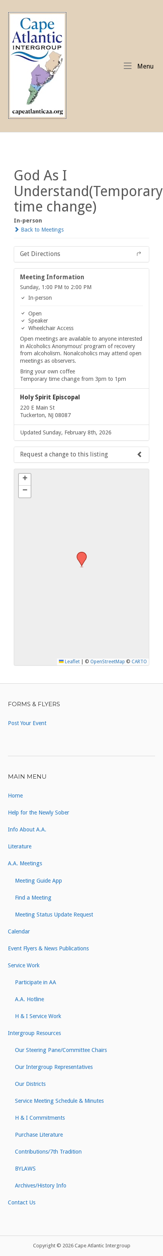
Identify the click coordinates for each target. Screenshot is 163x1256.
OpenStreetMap (107, 661)
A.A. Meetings (25, 863)
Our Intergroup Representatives (54, 1067)
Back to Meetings (39, 229)
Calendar (19, 931)
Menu (139, 65)
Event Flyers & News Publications (48, 948)
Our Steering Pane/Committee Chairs (61, 1050)
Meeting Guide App (38, 881)
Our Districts (30, 1084)
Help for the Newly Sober (38, 812)
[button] (79, 554)
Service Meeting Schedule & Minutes (59, 1101)
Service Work (24, 965)
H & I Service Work (38, 1016)
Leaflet (69, 661)
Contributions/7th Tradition (48, 1151)
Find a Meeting (33, 897)
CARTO (139, 661)
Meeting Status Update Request (54, 914)
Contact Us (21, 1202)
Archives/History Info (40, 1185)
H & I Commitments (40, 1118)
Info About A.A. (27, 829)
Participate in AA (35, 982)
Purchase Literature (39, 1135)
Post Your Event (27, 723)
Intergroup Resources (34, 1033)
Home (15, 795)
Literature (19, 846)
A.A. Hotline (29, 999)
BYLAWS (25, 1168)
